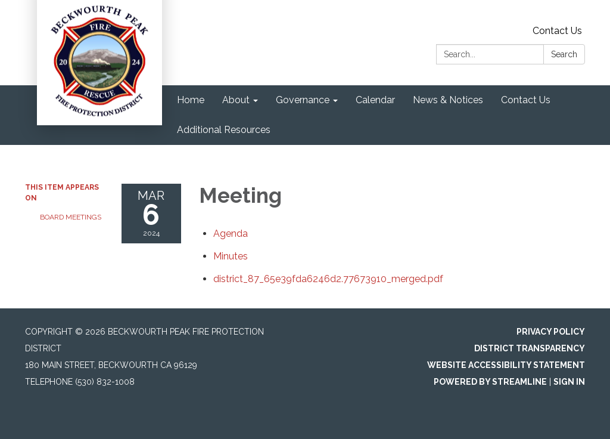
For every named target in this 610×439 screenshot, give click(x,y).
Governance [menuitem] (302, 100)
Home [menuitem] (190, 100)
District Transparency (529, 348)
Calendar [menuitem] (375, 100)
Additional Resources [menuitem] (223, 129)
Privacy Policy (550, 331)
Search (564, 54)
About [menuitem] (236, 100)
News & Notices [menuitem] (448, 100)
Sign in (569, 382)
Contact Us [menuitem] (525, 100)
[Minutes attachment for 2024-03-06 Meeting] (230, 256)
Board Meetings (70, 217)
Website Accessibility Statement (506, 365)
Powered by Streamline (490, 382)
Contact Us (557, 30)
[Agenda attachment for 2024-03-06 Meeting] (230, 233)
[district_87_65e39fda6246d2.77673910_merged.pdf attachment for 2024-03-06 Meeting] (328, 279)
